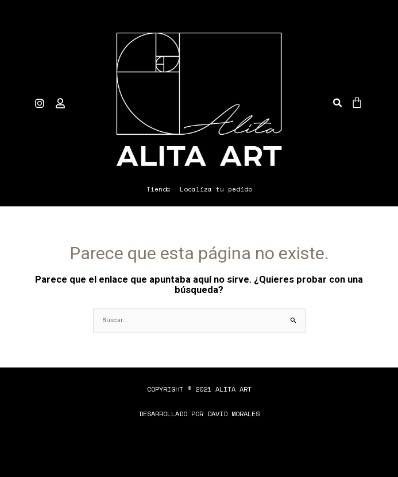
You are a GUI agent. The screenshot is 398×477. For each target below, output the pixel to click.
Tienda (158, 189)
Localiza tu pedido (216, 189)
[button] (337, 103)
